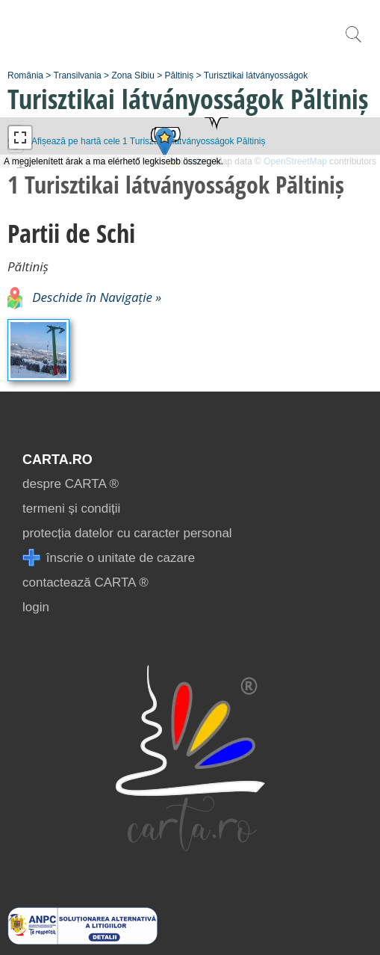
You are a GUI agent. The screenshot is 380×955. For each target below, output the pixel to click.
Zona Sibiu (132, 75)
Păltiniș (179, 75)
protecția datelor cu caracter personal (127, 533)
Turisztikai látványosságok (256, 75)
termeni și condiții (71, 508)
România (25, 75)
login (35, 607)
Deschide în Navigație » (84, 297)
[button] (216, 118)
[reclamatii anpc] (82, 940)
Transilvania (78, 75)
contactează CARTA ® (85, 582)
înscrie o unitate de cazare (108, 558)
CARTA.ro (57, 459)
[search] (353, 42)
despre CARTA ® (70, 484)
